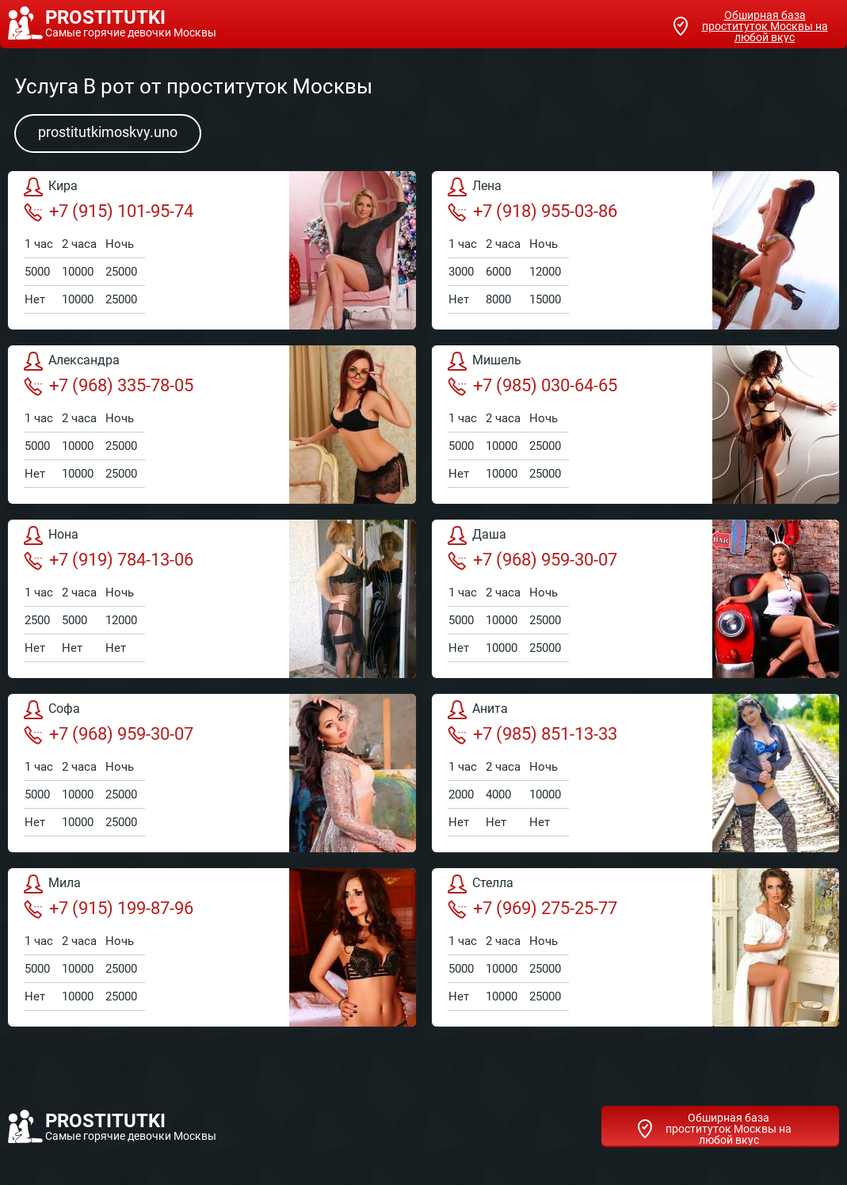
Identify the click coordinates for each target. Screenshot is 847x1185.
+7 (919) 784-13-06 (108, 560)
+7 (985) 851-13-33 (532, 734)
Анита (478, 709)
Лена (475, 186)
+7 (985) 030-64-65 (532, 385)
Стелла (480, 884)
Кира (51, 186)
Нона (51, 535)
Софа (52, 709)
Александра (72, 361)
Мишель (484, 361)
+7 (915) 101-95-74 (108, 211)
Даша (477, 535)
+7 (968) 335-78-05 (108, 385)
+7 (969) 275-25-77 (532, 908)
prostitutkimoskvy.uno (108, 132)
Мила (52, 884)
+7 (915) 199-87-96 (108, 908)
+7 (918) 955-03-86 (532, 211)
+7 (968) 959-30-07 (532, 560)
